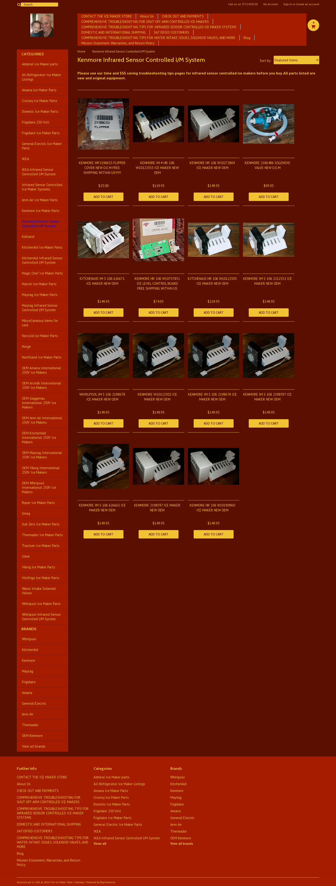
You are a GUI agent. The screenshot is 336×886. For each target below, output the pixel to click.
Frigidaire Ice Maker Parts (41, 133)
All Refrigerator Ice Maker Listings (41, 77)
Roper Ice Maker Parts (38, 502)
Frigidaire (28, 682)
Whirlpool (29, 639)
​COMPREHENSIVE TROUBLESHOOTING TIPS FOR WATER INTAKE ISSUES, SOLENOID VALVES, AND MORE (158, 37)
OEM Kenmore (32, 735)
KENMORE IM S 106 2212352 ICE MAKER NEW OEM (267, 281)
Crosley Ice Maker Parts (39, 100)
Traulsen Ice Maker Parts (41, 545)
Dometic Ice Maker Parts (40, 111)
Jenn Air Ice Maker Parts (40, 200)
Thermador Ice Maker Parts (42, 535)
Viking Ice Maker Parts (38, 567)
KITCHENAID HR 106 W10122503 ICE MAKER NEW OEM (212, 281)
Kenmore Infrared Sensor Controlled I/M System (41, 223)
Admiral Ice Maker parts (40, 64)
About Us (147, 16)
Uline (26, 556)
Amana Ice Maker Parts (39, 90)
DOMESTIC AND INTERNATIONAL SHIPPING (113, 32)
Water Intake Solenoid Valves (39, 590)
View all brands (34, 746)
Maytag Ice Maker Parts (39, 294)
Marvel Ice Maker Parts (39, 284)
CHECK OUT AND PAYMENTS (183, 16)
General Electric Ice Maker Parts (42, 145)
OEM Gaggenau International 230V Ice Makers (39, 402)
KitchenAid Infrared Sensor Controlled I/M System (42, 260)
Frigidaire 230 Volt (35, 122)
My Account (270, 4)
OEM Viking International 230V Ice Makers (41, 470)
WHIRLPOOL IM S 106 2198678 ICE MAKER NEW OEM (102, 396)
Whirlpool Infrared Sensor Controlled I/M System (41, 616)
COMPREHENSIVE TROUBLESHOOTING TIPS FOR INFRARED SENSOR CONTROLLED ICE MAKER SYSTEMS (158, 27)
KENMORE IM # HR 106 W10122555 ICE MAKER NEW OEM (157, 168)
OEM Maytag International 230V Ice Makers (42, 454)
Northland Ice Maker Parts (41, 357)
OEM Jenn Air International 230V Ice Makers (42, 420)
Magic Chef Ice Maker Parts (42, 273)
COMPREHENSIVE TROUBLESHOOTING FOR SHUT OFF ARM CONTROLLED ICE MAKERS (145, 21)
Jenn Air (27, 714)
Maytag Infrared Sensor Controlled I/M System (40, 307)
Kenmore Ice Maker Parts (40, 210)
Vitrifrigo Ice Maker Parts (40, 578)
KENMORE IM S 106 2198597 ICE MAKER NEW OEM (267, 396)
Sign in (287, 4)
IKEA (25, 159)
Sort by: (265, 60)
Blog (247, 37)
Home (81, 51)
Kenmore (28, 660)
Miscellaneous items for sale (40, 322)
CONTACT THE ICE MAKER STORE (106, 16)
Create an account (307, 4)
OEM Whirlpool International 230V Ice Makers (39, 487)
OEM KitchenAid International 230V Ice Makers (39, 437)
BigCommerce (108, 882)
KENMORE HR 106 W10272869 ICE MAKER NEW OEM (212, 165)
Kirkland (28, 236)
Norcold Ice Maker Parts (40, 336)
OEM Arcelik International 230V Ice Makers (41, 385)
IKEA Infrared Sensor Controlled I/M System (39, 171)
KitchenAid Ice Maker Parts (42, 247)
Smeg (26, 513)
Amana (27, 692)
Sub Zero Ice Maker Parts (41, 524)
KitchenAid (30, 649)
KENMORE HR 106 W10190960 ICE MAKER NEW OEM (212, 507)
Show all (100, 843)
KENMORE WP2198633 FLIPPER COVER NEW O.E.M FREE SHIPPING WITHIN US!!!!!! (102, 168)
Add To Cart (103, 197)
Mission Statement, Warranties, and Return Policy (117, 43)
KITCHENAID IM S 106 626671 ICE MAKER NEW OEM (102, 281)
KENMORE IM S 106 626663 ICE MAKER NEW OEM (102, 507)
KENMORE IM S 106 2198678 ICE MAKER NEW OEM (212, 396)
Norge (26, 346)
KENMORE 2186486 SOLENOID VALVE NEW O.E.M (267, 165)
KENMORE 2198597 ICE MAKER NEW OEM (157, 507)
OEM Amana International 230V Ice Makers (41, 370)
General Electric (34, 703)
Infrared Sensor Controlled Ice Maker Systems (42, 187)
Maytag (27, 671)
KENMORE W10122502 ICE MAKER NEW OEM (157, 396)
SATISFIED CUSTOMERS (171, 32)
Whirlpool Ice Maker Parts (41, 603)
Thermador (30, 725)
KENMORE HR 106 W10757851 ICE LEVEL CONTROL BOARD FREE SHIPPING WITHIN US (157, 283)
